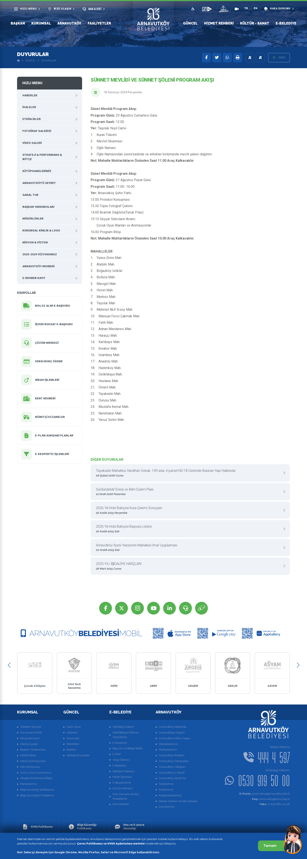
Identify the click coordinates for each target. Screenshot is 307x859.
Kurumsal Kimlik (31, 732)
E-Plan (117, 754)
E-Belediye (286, 23)
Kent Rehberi (121, 804)
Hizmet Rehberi (219, 23)
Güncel (190, 23)
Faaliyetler (99, 23)
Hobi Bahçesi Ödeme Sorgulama (126, 735)
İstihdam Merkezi (123, 771)
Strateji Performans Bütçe (36, 778)
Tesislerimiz (166, 783)
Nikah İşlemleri (122, 776)
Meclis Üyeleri (29, 744)
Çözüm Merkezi (123, 788)
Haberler (29, 95)
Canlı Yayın (74, 726)
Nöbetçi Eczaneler (78, 755)
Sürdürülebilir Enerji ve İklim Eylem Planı (188, 492)
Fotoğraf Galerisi (36, 131)
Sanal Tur (30, 194)
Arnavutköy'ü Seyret (39, 183)
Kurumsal (41, 23)
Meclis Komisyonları (33, 761)
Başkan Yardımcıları (38, 206)
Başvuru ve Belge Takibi (127, 748)
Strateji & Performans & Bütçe (42, 157)
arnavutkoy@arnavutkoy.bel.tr (264, 793)
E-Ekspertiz (120, 742)
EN (255, 8)
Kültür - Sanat (254, 23)
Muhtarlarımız (168, 749)
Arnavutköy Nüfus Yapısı (174, 738)
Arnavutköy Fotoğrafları (174, 761)
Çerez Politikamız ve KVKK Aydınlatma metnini (111, 843)
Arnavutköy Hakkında (172, 726)
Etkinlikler (31, 119)
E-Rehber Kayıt (33, 278)
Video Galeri (32, 142)
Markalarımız (28, 783)
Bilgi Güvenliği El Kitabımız (37, 795)
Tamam (274, 846)
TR (246, 8)
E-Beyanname (122, 782)
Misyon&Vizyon (30, 738)
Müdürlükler (32, 218)
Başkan (18, 23)
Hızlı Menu (32, 83)
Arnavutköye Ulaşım (172, 732)
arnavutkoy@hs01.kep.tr (271, 799)
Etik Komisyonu (30, 766)
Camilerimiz (167, 806)
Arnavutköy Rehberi (38, 266)
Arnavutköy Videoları (172, 766)
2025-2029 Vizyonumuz (39, 254)
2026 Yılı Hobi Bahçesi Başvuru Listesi (188, 529)
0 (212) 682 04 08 (275, 804)
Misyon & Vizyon (35, 242)
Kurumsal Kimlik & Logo (41, 230)
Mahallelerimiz (168, 744)
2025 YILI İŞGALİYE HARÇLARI (188, 566)
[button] (9, 665)
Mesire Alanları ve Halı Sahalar (178, 801)
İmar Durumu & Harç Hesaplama (126, 796)
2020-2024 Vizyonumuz (36, 772)
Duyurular (48, 60)
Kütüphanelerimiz (36, 171)
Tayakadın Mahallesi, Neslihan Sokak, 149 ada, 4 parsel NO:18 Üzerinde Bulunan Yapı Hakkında (188, 473)
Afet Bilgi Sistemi (123, 726)
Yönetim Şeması (30, 726)
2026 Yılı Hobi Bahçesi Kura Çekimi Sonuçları (188, 510)
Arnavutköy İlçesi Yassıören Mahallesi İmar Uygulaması (188, 547)
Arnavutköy (69, 23)
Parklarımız (166, 789)
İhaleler (29, 107)
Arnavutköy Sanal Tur (172, 778)
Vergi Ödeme (121, 759)
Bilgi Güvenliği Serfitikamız (37, 789)
